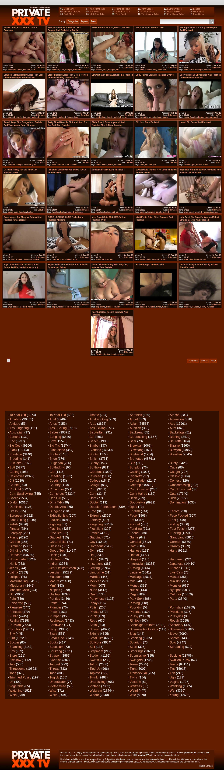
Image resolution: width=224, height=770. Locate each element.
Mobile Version (206, 766)
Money (134, 585)
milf (113, 212)
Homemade (17, 559)
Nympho (175, 590)
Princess (15, 612)
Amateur (15, 419)
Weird (134, 690)
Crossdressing (180, 485)
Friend (134, 533)
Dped (133, 507)
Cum (93, 489)
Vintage (95, 686)
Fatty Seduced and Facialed (150, 27)
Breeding (15, 458)
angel (98, 259)
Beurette (176, 441)
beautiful (198, 259)
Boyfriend (136, 454)
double (143, 212)
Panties (55, 598)
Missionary (16, 585)
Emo (93, 511)
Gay (92, 542)
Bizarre (175, 445)
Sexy (53, 629)
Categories (73, 21)
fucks (62, 212)
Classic (175, 476)
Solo (173, 642)
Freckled (56, 533)
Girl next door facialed (147, 122)
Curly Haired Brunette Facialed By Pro (155, 75)
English (135, 511)
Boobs (54, 454)
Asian (134, 423)
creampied (189, 212)
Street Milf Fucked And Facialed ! (108, 170)
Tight (133, 668)
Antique (14, 423)
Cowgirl (95, 485)
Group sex (57, 550)
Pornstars (176, 607)
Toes (12, 673)
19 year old (58, 415)
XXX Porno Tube (97, 9)
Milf (132, 581)
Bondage (15, 454)
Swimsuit (96, 660)
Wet (172, 690)
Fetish (13, 524)
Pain (12, 598)
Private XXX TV (67, 752)
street (118, 212)
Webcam (96, 690)
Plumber (55, 607)
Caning (14, 472)
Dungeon (56, 511)
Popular (84, 21)
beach (104, 164)
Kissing (135, 568)
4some (94, 415)
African (175, 415)
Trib (172, 673)
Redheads (57, 620)
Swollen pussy (180, 660)
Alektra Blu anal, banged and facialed (111, 27)
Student (95, 655)
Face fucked (179, 515)
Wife (133, 695)
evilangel (199, 70)
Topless (95, 673)
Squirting (56, 651)
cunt (54, 259)
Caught (175, 472)
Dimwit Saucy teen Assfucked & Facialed (112, 75)
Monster (175, 585)
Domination (178, 502)
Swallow (15, 660)
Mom (93, 585)
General (135, 542)
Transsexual (138, 673)
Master (174, 577)
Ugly (173, 677)
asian (10, 212)
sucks (205, 164)
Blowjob (175, 450)
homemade (203, 117)
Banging (55, 437)
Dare (93, 498)
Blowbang (137, 450)
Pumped (55, 616)
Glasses (55, 546)
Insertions (96, 563)
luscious (115, 354)
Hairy (173, 550)
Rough (174, 620)
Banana (14, 437)
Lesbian (55, 572)
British (94, 458)
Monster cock (19, 590)
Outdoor (175, 594)
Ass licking (98, 428)
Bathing (175, 437)
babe (186, 70)
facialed (26, 70)
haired (165, 117)
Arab (93, 423)
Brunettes (136, 458)
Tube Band (120, 14)
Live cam (176, 572)
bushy (203, 307)
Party (173, 598)
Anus (53, 423)
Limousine (97, 572)
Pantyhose (97, 598)
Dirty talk (56, 502)
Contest (175, 480)
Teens (174, 664)
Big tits (55, 445)
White (54, 695)
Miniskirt (175, 581)
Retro (93, 620)
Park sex (136, 598)
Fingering (96, 524)
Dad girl (55, 498)
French (94, 533)
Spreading (177, 647)
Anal (53, 419)
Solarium (136, 642)
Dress (13, 511)
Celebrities (16, 476)
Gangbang (177, 537)
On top (55, 594)
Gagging (96, 537)
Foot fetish (178, 528)
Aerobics (136, 415)
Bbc (12, 441)
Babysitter (97, 432)
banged (68, 70)
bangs (16, 307)
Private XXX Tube (72, 11)
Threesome (17, 668)
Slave (174, 633)
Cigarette (136, 476)
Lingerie (135, 572)
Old (11, 594)
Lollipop (14, 577)
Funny (13, 537)
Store (13, 655)
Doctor (94, 502)
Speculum (57, 647)
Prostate (135, 612)
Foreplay (15, 533)
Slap (133, 633)
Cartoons (96, 472)
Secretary (176, 625)
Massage (136, 577)
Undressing (98, 682)
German (175, 542)
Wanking (176, 686)
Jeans (13, 568)
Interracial (137, 563)
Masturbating (18, 581)
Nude (93, 590)
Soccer (14, 642)
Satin (93, 625)
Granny (175, 546)
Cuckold (15, 489)
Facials (54, 520)
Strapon (55, 655)
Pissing (135, 603)
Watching (15, 690)
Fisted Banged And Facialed (150, 264)
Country (55, 485)
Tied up (95, 668)
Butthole (95, 467)
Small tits (96, 638)
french (159, 212)
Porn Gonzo (147, 9)
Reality (14, 620)
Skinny (94, 633)
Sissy (53, 633)
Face (133, 515)
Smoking (136, 638)
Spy (12, 651)
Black (13, 450)
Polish (94, 607)
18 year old (17, 415)
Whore (94, 695)
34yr (10, 307)
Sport (133, 647)
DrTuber (85, 162)
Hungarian (177, 559)
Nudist (134, 590)
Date (93, 21)
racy (122, 354)
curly (151, 117)
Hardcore (15, 555)
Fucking (175, 533)
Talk (12, 664)
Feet (173, 520)
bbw (142, 70)
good (75, 259)
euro (192, 70)
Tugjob (54, 677)
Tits (172, 668)
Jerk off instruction (63, 568)
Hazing (54, 555)
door (142, 164)
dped (20, 70)
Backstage (177, 432)
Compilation (138, 480)
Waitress (136, 686)
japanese (214, 212)
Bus (132, 463)
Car (52, 472)
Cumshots (57, 493)
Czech (13, 498)
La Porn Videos (174, 9)
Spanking (16, 647)
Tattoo (94, 664)
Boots (94, 454)
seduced (162, 70)
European (16, 515)
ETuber (196, 9)
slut (33, 70)
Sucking (175, 655)
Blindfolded (57, 450)
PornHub (85, 115)
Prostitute (176, 612)
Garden (14, 542)
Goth (133, 546)
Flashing (55, 528)
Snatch (175, 638)
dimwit (109, 117)
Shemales (177, 629)
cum (67, 164)
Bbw (53, 441)
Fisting (174, 524)
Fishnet (135, 524)
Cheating (56, 476)
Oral (93, 594)
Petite (54, 603)
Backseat (136, 432)
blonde (109, 307)
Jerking (95, 568)
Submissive (138, 655)
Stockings (136, 651)
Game (134, 537)
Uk (11, 682)
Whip (13, 695)
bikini (110, 164)
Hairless (135, 550)
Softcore (95, 642)
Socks (54, 642)
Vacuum (135, 682)
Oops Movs (69, 9)
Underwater (58, 682)
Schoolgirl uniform (142, 625)
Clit (11, 480)
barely (19, 117)
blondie (60, 164)
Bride (53, 458)
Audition (135, 428)
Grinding (15, 550)
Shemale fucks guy (144, 629)
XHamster (40, 67)
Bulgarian (56, 463)
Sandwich (56, 625)
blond (102, 307)
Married (95, 577)
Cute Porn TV (147, 11)
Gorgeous (96, 546)
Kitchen (175, 568)
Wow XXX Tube (122, 11)
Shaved (95, 629)
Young (174, 695)
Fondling (136, 528)
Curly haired (138, 493)
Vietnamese (58, 686)
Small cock (57, 638)
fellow (69, 307)
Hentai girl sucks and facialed (195, 122)
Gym (93, 550)
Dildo (13, 502)
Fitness (14, 528)
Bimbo (94, 445)
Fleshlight (96, 528)
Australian (16, 432)
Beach (94, 441)
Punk (93, 616)
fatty (155, 70)
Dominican (16, 507)
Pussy (134, 616)
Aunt (173, 428)
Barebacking (138, 437)
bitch (148, 259)
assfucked (100, 117)
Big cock (15, 445)
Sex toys (15, 629)
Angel (134, 419)
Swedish (55, 660)
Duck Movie (198, 11)
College (95, 480)
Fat (132, 520)
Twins (134, 677)
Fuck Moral (69, 14)
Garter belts (58, 542)
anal (62, 70)
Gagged (55, 537)
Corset (14, 485)
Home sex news (122, 9)
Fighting (55, 524)
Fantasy (95, 520)
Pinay (93, 603)
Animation (177, 419)
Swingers (136, 660)
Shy (12, 633)
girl (154, 164)
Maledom (56, 577)
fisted (158, 307)
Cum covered (139, 489)
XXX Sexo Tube (97, 14)
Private (94, 612)
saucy (124, 117)
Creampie (136, 485)
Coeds (54, 480)
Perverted (16, 603)
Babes (54, 432)
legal (76, 117)
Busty (174, 463)
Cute (173, 493)
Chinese (95, 476)
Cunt (93, 493)
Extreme (95, 515)
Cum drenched (180, 489)
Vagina (174, 682)
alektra (99, 70)
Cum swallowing (21, 493)
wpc (112, 259)
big (205, 259)
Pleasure (15, 607)
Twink (94, 677)
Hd (92, 555)
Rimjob (134, 620)
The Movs (94, 11)
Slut (12, 638)
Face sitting (17, 520)
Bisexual (136, 445)
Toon (53, 673)
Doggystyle (137, 502)
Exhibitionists (59, 515)
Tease (134, 664)
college (19, 164)
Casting (135, 472)
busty (186, 117)
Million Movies (173, 11)
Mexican (95, 581)
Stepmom (96, 651)
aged (186, 259)
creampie (12, 70)
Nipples (55, 590)
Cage (173, 467)
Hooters (55, 559)
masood (70, 212)
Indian (54, 563)
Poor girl (136, 607)
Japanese (176, 563)
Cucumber (57, 489)
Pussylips (176, 616)
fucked (70, 117)
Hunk (13, 563)
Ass (172, 423)
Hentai (134, 555)
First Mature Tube (175, 14)
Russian (15, 625)
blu (117, 70)
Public (13, 616)
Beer (133, 441)
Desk (133, 498)
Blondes (95, 450)
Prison (54, 612)
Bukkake (15, 463)
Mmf (53, 585)
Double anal (58, 507)
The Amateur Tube (150, 14)
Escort (174, 511)
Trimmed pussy (20, 677)
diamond (27, 117)
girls (34, 164)
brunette (77, 70)
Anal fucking (99, 419)
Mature (54, 581)
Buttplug (135, 467)
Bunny (94, 463)
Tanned (55, 664)
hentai (199, 164)
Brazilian (176, 454)
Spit (92, 647)
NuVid (86, 67)
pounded (213, 117)
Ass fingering (19, 428)
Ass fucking (58, 428)
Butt (12, 467)
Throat (54, 668)
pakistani (79, 212)
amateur (55, 70)
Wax (53, 690)
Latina (13, 572)
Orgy (133, 594)
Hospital (135, 559)
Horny (94, 559)
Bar (92, 437)
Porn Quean (199, 14)
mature (36, 259)
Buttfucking (57, 467)
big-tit (54, 307)
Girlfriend (15, 546)
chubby (117, 307)
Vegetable (16, 686)
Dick (173, 498)
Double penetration (103, 507)
